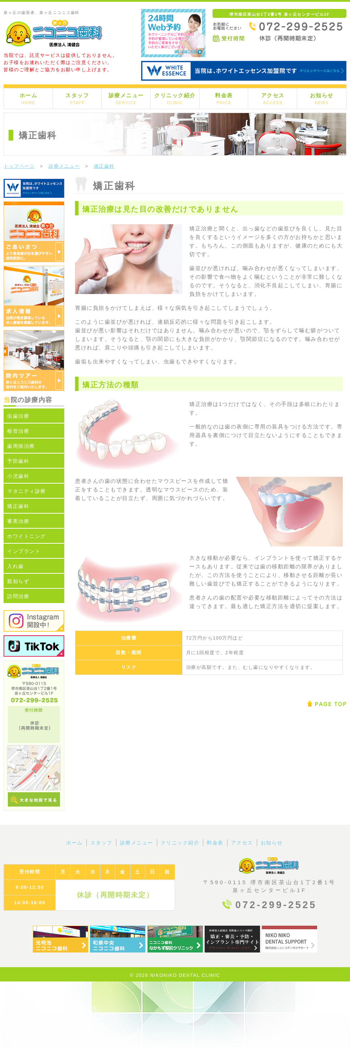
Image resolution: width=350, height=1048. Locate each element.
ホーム (29, 98)
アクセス (273, 98)
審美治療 (18, 521)
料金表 (224, 98)
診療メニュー (126, 98)
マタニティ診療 (26, 491)
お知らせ (322, 98)
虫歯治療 (18, 416)
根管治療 (18, 431)
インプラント (23, 551)
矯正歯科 (18, 506)
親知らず (18, 581)
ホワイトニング (26, 536)
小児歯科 (18, 476)
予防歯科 (18, 461)
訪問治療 (18, 596)
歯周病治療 (21, 446)
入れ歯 (15, 566)
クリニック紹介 (175, 98)
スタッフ (77, 98)
